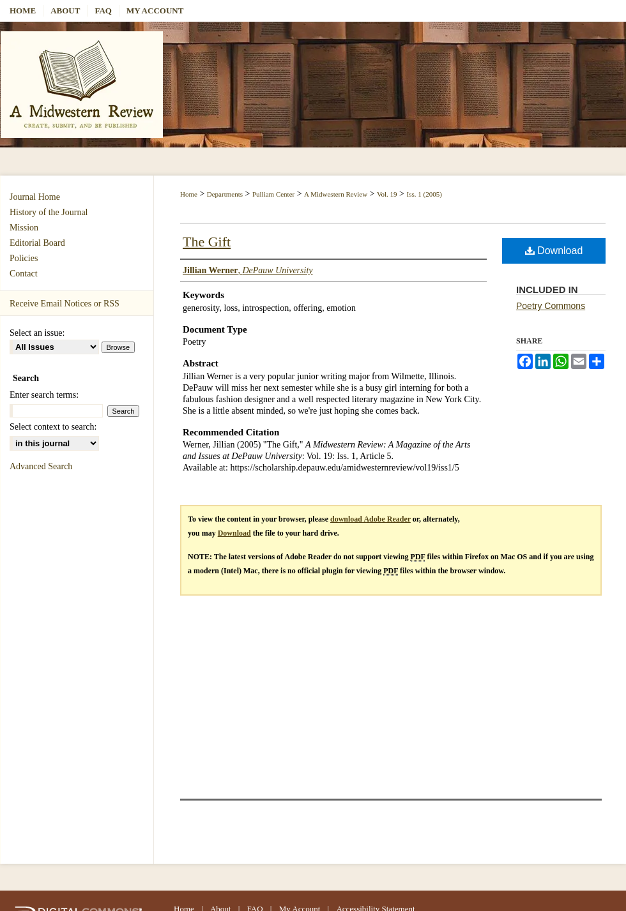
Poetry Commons (550, 306)
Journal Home (35, 197)
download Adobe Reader (370, 519)
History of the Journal (49, 212)
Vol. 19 (387, 194)
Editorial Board (37, 243)
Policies (24, 258)
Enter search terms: (44, 395)
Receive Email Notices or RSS (64, 303)
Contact (24, 273)
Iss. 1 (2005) (424, 194)
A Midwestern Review (335, 194)
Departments (225, 194)
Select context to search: (53, 427)
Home (188, 194)
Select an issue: (37, 333)
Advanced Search (41, 466)
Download (554, 250)
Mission (24, 227)
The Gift (207, 242)
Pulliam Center (273, 194)
